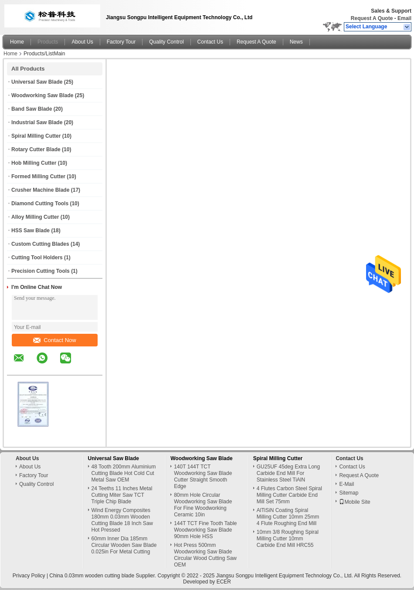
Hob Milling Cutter (33, 163)
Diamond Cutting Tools (39, 203)
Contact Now (54, 340)
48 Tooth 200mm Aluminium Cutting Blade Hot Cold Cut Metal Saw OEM (124, 473)
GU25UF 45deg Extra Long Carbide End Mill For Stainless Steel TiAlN (288, 473)
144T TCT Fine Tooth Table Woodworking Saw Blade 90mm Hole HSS (205, 529)
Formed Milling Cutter (38, 176)
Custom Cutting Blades (40, 244)
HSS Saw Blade (30, 230)
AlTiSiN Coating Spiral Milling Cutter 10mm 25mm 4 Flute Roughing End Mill (288, 516)
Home (17, 42)
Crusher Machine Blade (40, 190)
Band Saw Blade (31, 109)
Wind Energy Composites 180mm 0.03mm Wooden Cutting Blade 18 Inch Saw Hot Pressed (122, 520)
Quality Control (166, 42)
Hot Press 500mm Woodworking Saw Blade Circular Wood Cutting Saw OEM (205, 555)
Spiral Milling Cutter (36, 136)
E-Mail (346, 484)
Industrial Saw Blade (36, 122)
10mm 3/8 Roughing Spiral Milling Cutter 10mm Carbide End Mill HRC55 (288, 538)
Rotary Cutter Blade (36, 149)
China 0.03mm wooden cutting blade (91, 576)
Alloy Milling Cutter (35, 217)
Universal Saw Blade (36, 82)
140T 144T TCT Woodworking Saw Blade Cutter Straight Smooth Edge (203, 476)
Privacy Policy (29, 576)
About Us (82, 42)
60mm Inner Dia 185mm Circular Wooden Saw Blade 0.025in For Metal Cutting (124, 545)
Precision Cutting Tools (40, 271)
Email (404, 18)
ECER (224, 582)
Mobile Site (354, 502)
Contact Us (210, 42)
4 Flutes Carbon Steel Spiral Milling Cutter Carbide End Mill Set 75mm (289, 495)
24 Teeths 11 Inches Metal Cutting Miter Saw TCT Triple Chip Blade (122, 495)
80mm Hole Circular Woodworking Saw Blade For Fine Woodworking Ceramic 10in (203, 505)
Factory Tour (121, 42)
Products (47, 42)
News (296, 42)
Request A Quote (372, 18)
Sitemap (348, 493)
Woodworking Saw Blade (42, 95)
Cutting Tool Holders (37, 257)
